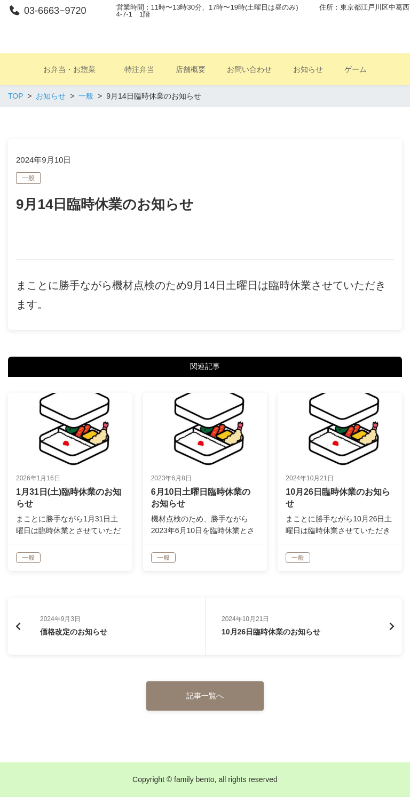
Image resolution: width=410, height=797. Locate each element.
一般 (28, 178)
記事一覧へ (205, 695)
